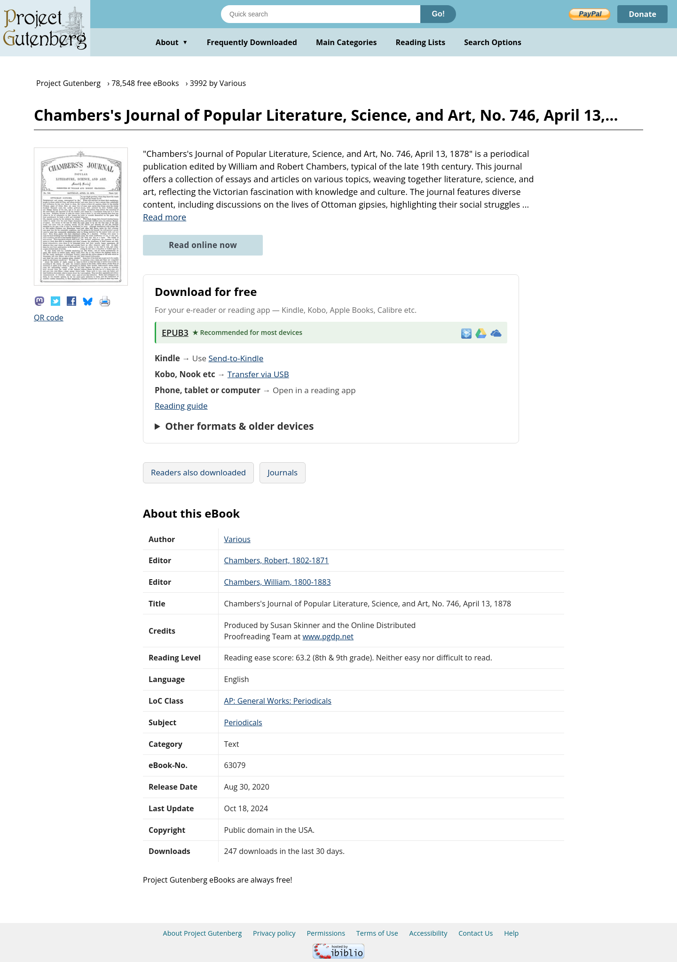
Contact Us (475, 933)
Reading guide (181, 405)
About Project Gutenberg (202, 933)
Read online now (203, 245)
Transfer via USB (258, 374)
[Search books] (320, 14)
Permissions (326, 933)
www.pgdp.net (328, 636)
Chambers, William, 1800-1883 (277, 582)
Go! (438, 14)
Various (237, 539)
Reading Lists (421, 42)
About (172, 42)
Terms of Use (377, 933)
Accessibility (428, 933)
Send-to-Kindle (235, 358)
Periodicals (243, 722)
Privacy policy (274, 933)
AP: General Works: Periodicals (277, 701)
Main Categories (346, 42)
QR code (48, 317)
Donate (642, 14)
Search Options (492, 42)
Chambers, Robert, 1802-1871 (276, 560)
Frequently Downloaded (252, 42)
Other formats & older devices (239, 426)
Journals (283, 472)
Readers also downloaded (198, 472)
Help (511, 933)
